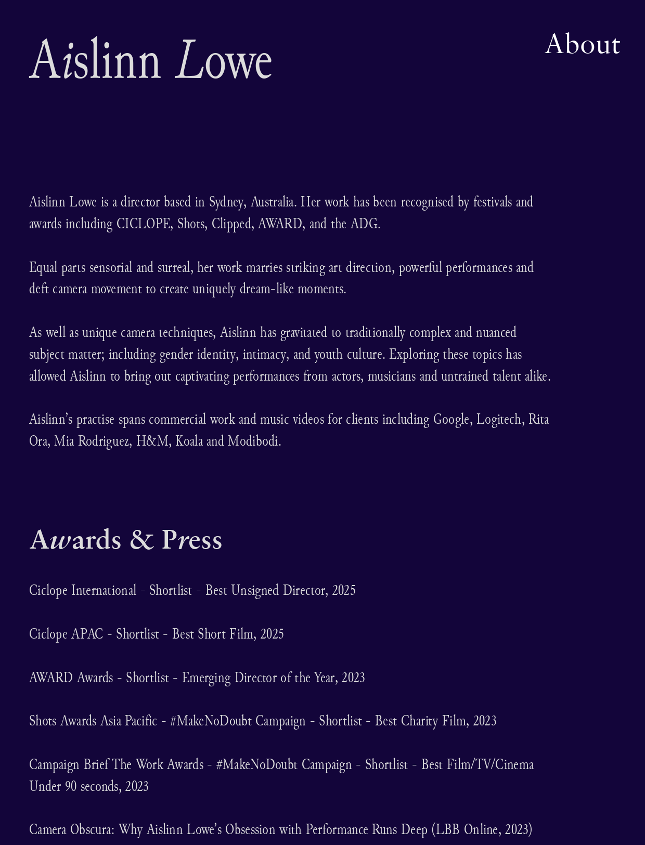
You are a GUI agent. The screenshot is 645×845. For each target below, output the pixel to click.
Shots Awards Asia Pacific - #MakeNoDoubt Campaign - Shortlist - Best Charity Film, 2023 (263, 720)
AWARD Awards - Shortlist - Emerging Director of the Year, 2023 (197, 677)
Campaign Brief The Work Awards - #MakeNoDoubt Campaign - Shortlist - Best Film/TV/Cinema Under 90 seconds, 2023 (281, 775)
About (582, 43)
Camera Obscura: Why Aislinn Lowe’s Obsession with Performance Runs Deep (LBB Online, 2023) (281, 829)
